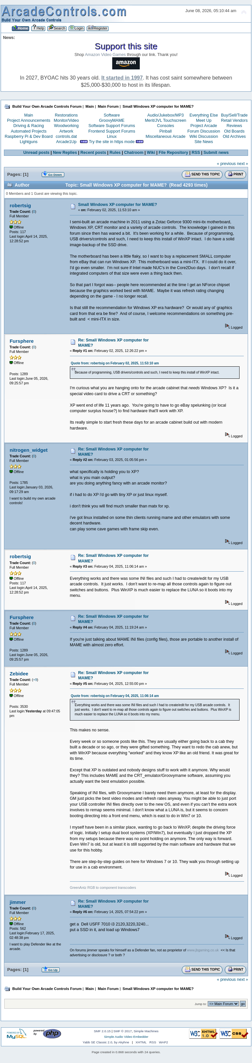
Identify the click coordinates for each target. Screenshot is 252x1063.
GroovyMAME (112, 120)
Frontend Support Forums (111, 131)
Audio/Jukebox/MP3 (165, 115)
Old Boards (234, 131)
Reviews (234, 125)
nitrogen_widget (29, 450)
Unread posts (36, 152)
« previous (226, 163)
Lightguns (28, 141)
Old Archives (234, 136)
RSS (196, 152)
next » (242, 163)
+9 (35, 680)
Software (112, 115)
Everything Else (203, 115)
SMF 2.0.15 (102, 1031)
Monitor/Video (66, 120)
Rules (115, 152)
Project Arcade (203, 125)
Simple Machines (146, 1031)
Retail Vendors (234, 120)
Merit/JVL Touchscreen (165, 120)
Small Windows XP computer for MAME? (117, 204)
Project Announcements (28, 120)
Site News (204, 141)
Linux (112, 136)
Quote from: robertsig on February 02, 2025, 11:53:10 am (115, 363)
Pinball (165, 131)
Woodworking (66, 125)
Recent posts (93, 152)
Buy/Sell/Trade (234, 115)
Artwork (66, 131)
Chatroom (133, 152)
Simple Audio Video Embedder (126, 1036)
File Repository (173, 152)
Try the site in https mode (112, 141)
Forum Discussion (203, 131)
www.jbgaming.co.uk (203, 950)
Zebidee (19, 673)
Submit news (216, 152)
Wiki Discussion (203, 136)
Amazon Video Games (105, 54)
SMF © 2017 (123, 1031)
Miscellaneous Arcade (165, 136)
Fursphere (21, 341)
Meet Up (203, 120)
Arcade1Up (66, 141)
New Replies (65, 152)
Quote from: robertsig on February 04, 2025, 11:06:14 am (115, 696)
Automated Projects (29, 131)
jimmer (18, 902)
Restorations (66, 115)
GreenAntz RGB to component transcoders (103, 887)
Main (28, 115)
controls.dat (66, 136)
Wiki (151, 152)
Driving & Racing (28, 125)
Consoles (165, 125)
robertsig (20, 205)
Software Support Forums (112, 125)
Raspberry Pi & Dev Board (28, 136)
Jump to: (201, 1004)
